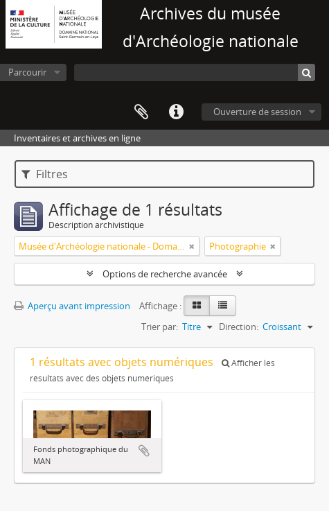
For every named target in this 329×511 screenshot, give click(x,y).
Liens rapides (176, 112)
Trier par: (159, 326)
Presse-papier (141, 112)
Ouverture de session (257, 111)
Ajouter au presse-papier (144, 451)
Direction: (238, 326)
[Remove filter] (192, 246)
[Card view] (197, 305)
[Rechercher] (306, 72)
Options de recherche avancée (164, 274)
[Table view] (222, 305)
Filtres (44, 174)
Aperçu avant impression (72, 306)
